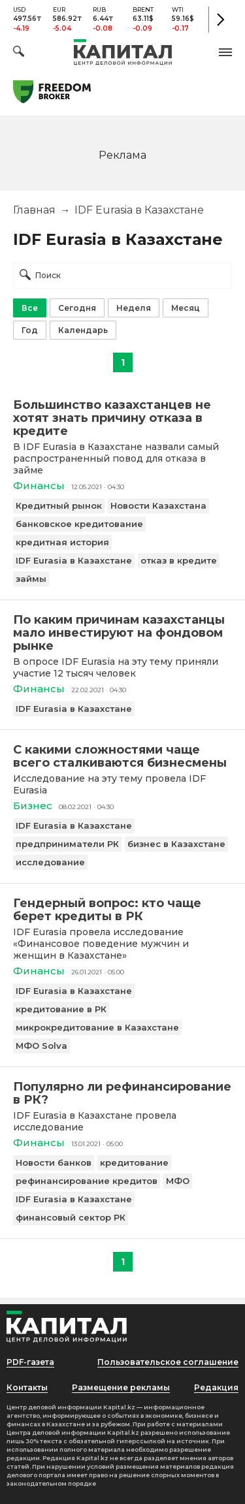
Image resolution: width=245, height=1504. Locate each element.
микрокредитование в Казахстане (97, 1027)
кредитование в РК (61, 1009)
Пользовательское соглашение (167, 1362)
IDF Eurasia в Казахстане (74, 560)
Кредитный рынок (59, 505)
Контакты (27, 1387)
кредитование (134, 1162)
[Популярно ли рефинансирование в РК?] (122, 1093)
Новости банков (53, 1162)
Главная (34, 210)
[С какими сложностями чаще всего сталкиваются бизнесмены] (122, 756)
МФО (177, 1181)
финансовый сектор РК (70, 1217)
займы (31, 578)
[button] (225, 52)
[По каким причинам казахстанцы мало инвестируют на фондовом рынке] (122, 632)
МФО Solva (41, 1045)
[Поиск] (18, 53)
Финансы (39, 485)
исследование (50, 862)
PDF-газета (30, 1362)
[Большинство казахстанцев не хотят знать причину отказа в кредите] (122, 418)
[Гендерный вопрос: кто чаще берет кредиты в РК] (122, 910)
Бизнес (32, 805)
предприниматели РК (67, 844)
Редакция (216, 1387)
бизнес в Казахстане (176, 844)
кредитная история (62, 542)
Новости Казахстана (158, 505)
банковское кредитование (79, 524)
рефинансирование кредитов (86, 1181)
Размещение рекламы (121, 1387)
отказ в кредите (178, 560)
